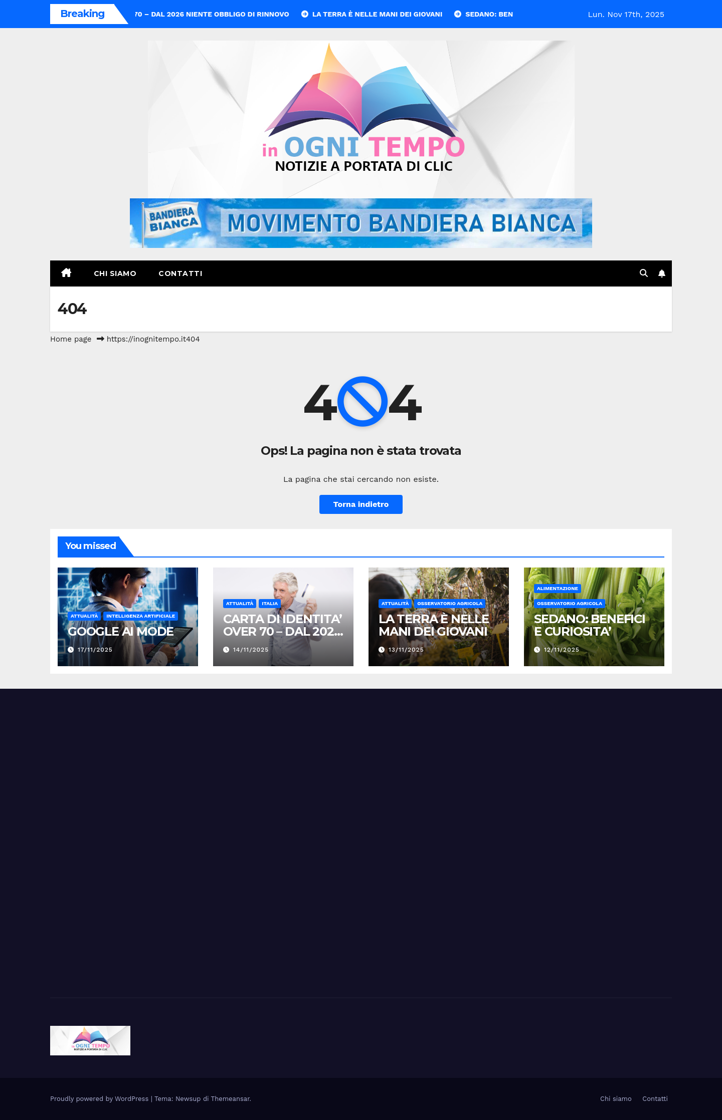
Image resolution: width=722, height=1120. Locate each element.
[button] (644, 273)
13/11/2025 (406, 649)
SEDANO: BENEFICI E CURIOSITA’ (589, 625)
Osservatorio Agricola (449, 603)
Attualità (84, 616)
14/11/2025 (251, 649)
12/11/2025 (562, 649)
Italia (270, 603)
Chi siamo (115, 273)
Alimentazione (557, 588)
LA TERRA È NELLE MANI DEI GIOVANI (434, 625)
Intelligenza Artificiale (140, 616)
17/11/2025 (95, 649)
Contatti (180, 273)
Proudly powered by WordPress (100, 1098)
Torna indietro (361, 504)
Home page (71, 339)
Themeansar (230, 1098)
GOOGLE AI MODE (120, 631)
